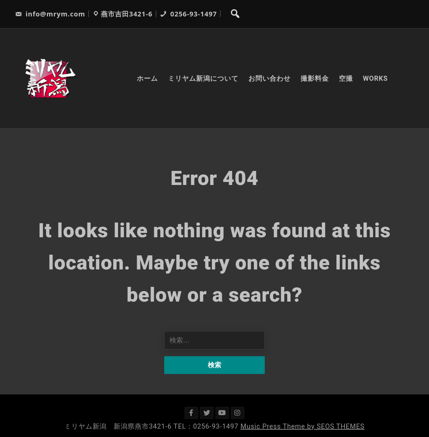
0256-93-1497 (188, 13)
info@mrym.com (50, 13)
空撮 (346, 78)
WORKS (375, 78)
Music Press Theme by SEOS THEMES (303, 426)
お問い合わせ (269, 78)
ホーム (147, 78)
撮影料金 (315, 78)
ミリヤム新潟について (203, 78)
